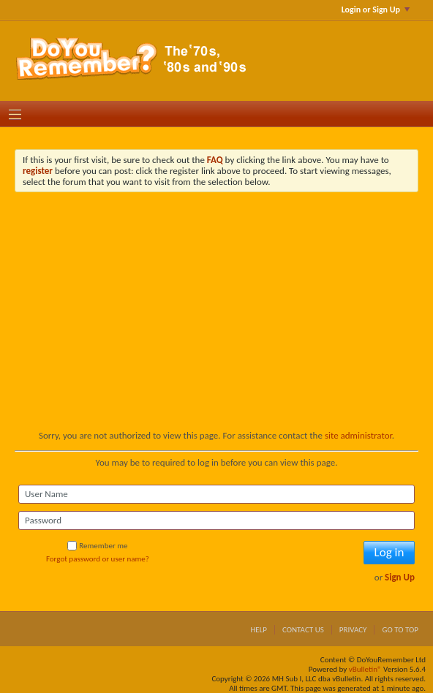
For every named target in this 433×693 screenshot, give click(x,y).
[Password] (216, 520)
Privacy (353, 630)
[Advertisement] (216, 320)
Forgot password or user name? (97, 559)
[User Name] (216, 494)
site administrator (358, 435)
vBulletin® (365, 669)
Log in (389, 552)
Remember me (97, 545)
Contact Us (303, 630)
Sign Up (400, 577)
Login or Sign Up (376, 9)
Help (258, 630)
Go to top (400, 630)
